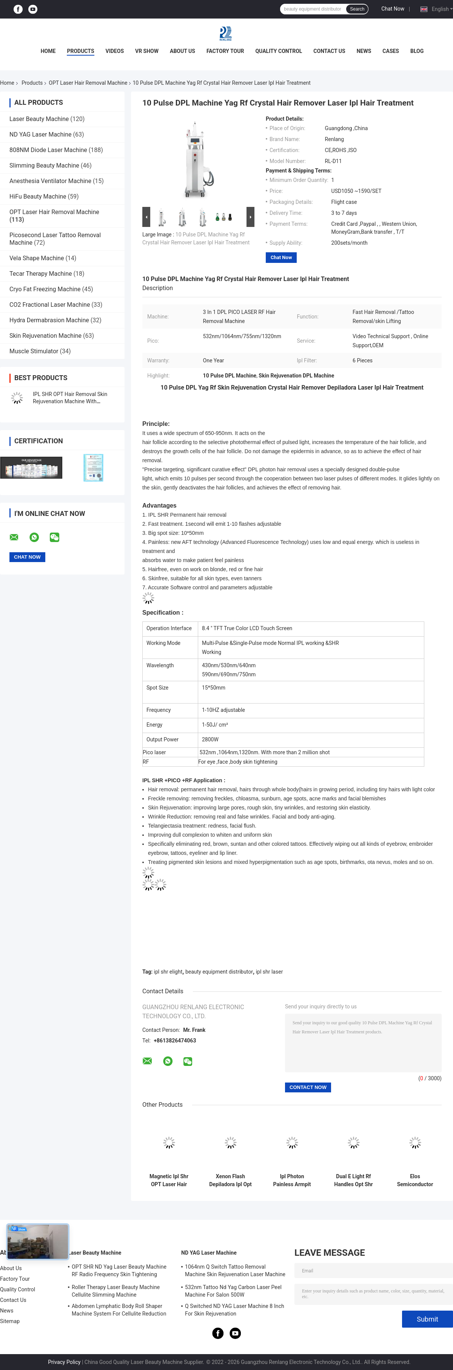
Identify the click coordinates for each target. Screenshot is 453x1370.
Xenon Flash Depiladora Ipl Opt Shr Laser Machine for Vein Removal (230, 1180)
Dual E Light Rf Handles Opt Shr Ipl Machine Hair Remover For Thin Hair (353, 1180)
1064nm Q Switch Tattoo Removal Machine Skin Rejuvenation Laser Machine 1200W (235, 1272)
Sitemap (10, 1321)
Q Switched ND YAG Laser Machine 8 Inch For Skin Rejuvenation (234, 1310)
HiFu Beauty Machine (37, 196)
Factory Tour (225, 51)
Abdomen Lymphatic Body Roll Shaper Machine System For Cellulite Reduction (119, 1310)
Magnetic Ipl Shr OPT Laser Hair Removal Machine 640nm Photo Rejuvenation (169, 1180)
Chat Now (392, 9)
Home (48, 51)
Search (357, 9)
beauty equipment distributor (219, 972)
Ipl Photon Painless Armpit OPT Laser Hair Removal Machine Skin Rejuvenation (292, 1180)
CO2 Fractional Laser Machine (49, 304)
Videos (115, 51)
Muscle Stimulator (33, 351)
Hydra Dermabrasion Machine (49, 320)
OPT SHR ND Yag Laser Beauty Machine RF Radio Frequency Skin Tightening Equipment (119, 1272)
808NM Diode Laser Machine (48, 150)
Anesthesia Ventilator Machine (50, 181)
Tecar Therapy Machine (40, 273)
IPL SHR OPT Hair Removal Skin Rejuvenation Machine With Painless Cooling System (70, 401)
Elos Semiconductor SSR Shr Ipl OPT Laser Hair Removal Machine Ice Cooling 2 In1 (415, 1180)
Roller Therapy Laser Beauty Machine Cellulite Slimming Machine (116, 1291)
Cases (390, 51)
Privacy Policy (64, 1362)
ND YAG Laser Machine (40, 134)
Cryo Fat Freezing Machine (45, 289)
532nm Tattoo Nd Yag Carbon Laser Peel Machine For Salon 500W (233, 1291)
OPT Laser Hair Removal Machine (88, 83)
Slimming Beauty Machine (44, 165)
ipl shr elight (168, 972)
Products (80, 51)
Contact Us (329, 51)
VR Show (147, 51)
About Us (182, 51)
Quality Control (278, 51)
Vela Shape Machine (36, 258)
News (364, 51)
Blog (417, 51)
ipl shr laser (269, 972)
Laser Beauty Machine (39, 119)
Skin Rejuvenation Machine (45, 335)
